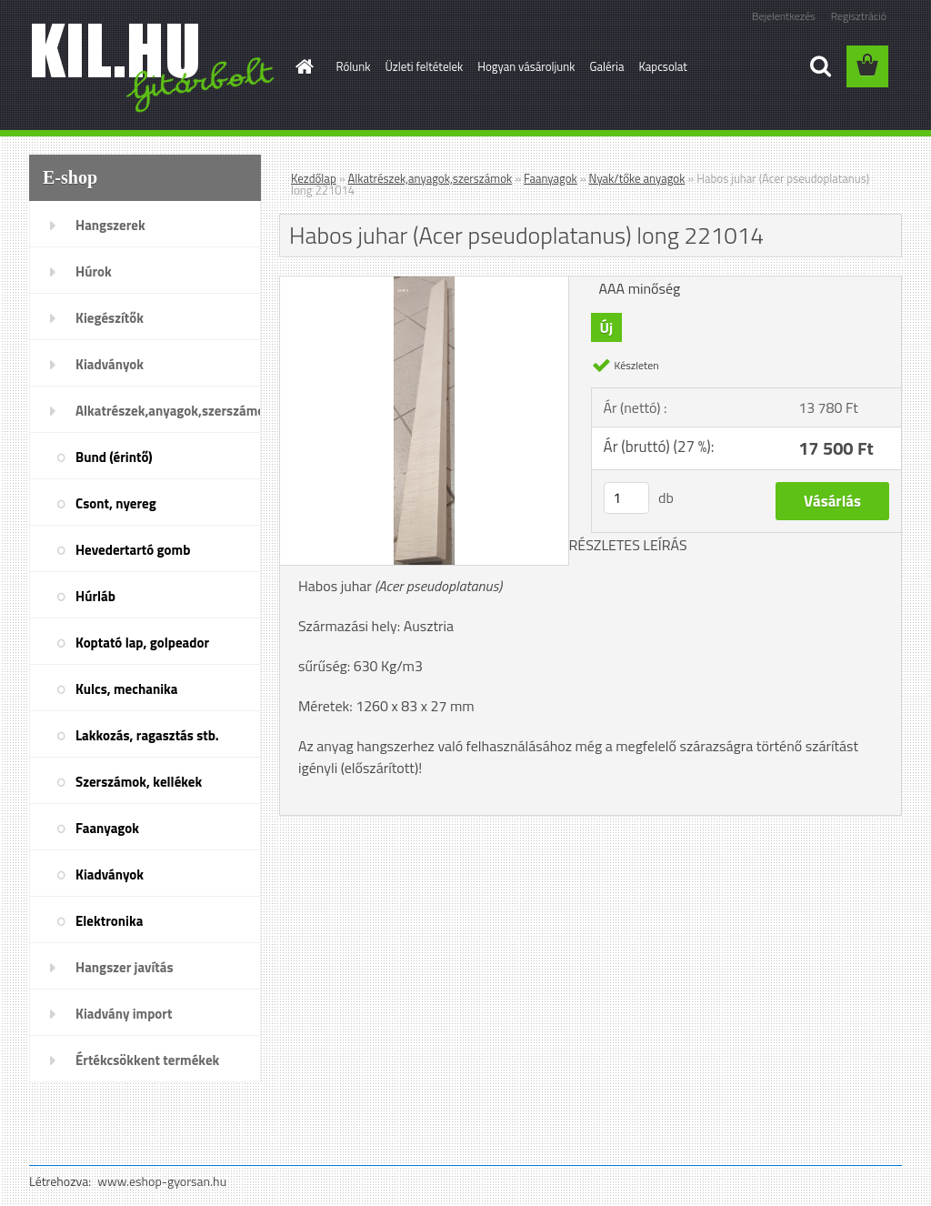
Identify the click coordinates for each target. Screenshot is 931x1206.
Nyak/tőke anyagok (637, 178)
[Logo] (154, 67)
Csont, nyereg (115, 503)
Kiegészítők (109, 317)
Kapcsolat (662, 66)
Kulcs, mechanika (126, 688)
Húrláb (95, 596)
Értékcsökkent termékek (147, 1060)
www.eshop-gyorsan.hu (161, 1181)
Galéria (606, 66)
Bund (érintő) (114, 457)
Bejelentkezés (784, 16)
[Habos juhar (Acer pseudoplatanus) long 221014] (424, 284)
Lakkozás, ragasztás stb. (147, 735)
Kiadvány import (123, 1013)
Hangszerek (110, 225)
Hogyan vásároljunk (526, 66)
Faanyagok (107, 828)
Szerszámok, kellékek (138, 781)
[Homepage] (302, 66)
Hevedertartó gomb (132, 549)
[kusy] (626, 498)
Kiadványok (109, 364)
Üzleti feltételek (424, 66)
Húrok (93, 271)
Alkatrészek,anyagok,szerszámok (168, 410)
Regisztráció (858, 16)
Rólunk (353, 66)
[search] (820, 66)
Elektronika (109, 920)
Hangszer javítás (124, 967)
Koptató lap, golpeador (142, 642)
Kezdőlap (313, 178)
